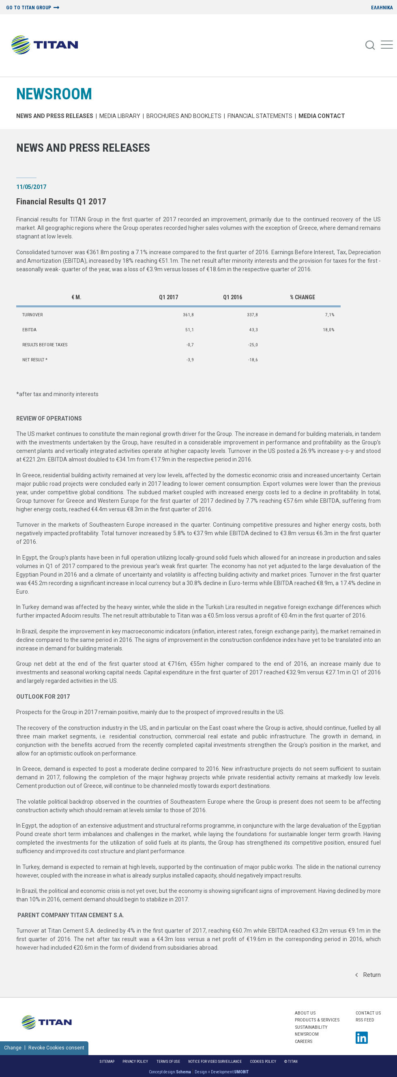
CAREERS (303, 1041)
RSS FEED (365, 1020)
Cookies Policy (263, 1061)
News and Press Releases (54, 116)
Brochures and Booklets (183, 116)
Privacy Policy (135, 1061)
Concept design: (170, 1072)
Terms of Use (168, 1061)
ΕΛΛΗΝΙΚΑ (382, 8)
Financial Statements (259, 116)
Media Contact (321, 116)
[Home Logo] (47, 45)
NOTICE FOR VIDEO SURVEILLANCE (215, 1061)
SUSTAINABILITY (311, 1027)
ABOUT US (305, 1013)
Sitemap (106, 1061)
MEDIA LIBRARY (119, 116)
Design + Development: (222, 1072)
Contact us (368, 1013)
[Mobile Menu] (387, 45)
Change (12, 1048)
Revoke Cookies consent (56, 1048)
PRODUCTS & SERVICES (317, 1020)
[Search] (371, 45)
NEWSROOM (54, 94)
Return (368, 974)
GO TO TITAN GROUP (28, 8)
